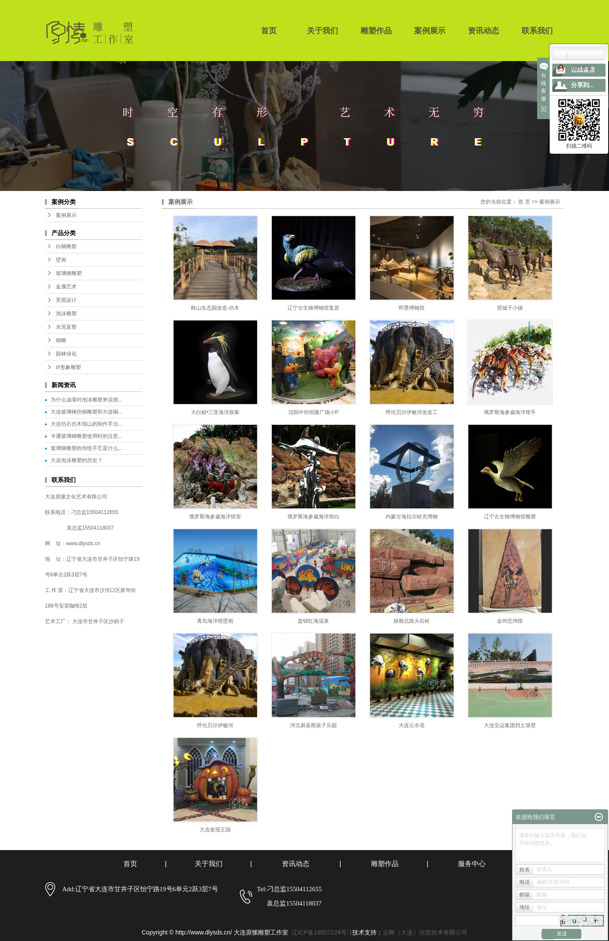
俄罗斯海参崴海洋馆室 (215, 517)
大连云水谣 (412, 725)
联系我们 (537, 30)
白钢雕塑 (66, 246)
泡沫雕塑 (66, 313)
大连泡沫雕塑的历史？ (77, 460)
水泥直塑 (66, 327)
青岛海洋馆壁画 (215, 621)
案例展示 (429, 30)
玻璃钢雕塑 (69, 273)
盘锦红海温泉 (313, 621)
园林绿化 (66, 354)
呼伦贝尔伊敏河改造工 (412, 412)
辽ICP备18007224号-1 (322, 932)
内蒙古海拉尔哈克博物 (412, 517)
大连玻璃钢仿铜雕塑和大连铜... (86, 412)
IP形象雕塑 (68, 367)
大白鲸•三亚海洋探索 (215, 412)
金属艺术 (66, 287)
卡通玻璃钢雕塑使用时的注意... (86, 436)
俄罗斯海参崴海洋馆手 (510, 412)
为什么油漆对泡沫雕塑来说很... (86, 400)
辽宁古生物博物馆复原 (313, 308)
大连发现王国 (215, 830)
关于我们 (322, 30)
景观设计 (66, 300)
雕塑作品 (376, 30)
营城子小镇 (510, 308)
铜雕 (61, 340)
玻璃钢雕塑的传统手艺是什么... (86, 448)
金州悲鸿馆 (510, 621)
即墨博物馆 (412, 308)
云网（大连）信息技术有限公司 (425, 932)
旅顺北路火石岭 (411, 621)
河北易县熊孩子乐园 (313, 725)
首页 (269, 30)
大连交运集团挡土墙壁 (510, 725)
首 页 (524, 202)
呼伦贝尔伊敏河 (215, 725)
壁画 (61, 260)
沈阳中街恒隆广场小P (313, 412)
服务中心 (472, 863)
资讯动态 (483, 30)
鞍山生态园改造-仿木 (215, 308)
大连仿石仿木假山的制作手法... (86, 424)
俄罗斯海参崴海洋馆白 (313, 517)
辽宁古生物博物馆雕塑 (510, 517)
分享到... (582, 85)
